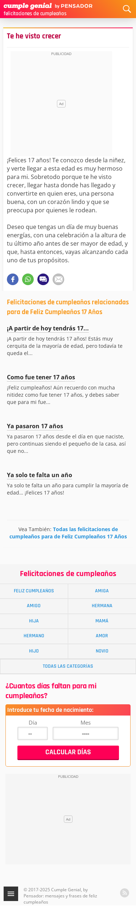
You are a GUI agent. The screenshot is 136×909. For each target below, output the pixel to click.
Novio (102, 651)
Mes (86, 722)
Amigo (34, 605)
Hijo (34, 651)
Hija (34, 621)
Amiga (102, 591)
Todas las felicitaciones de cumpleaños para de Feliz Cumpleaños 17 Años (68, 533)
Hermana (102, 605)
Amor (102, 636)
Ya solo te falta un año (39, 475)
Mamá (101, 621)
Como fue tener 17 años (41, 377)
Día (33, 722)
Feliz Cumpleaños (34, 591)
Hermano (34, 636)
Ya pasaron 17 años (35, 426)
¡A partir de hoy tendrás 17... (48, 328)
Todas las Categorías (68, 666)
